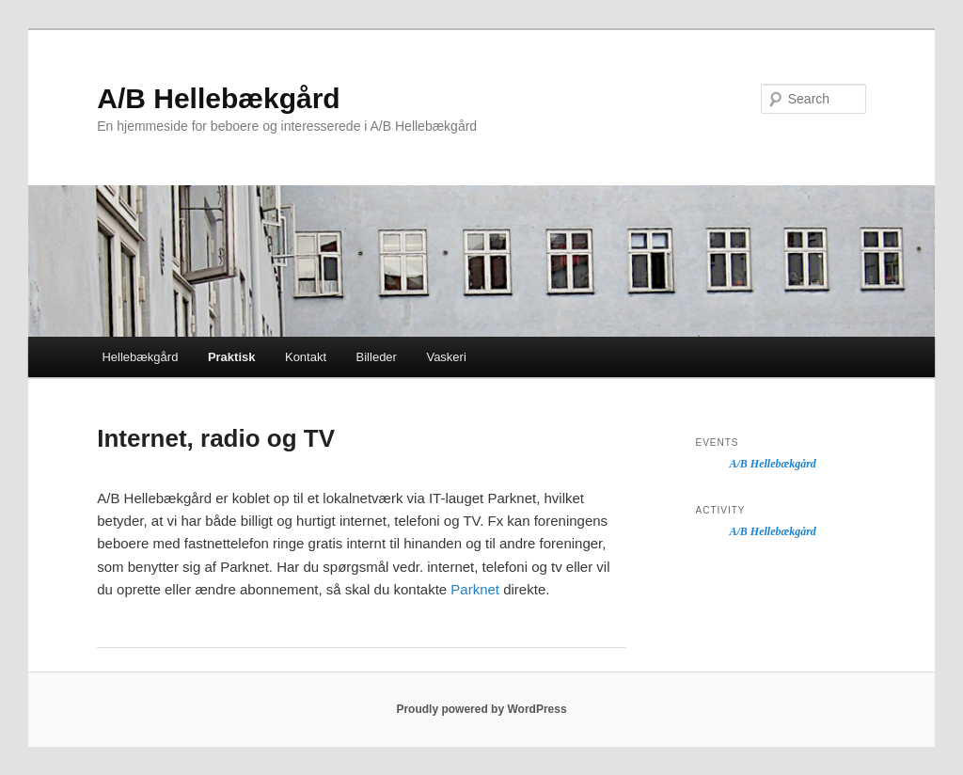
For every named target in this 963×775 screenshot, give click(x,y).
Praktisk (232, 357)
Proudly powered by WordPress (481, 709)
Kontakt (305, 357)
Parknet (474, 589)
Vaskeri (446, 357)
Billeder (376, 357)
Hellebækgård (140, 357)
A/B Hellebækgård (218, 98)
